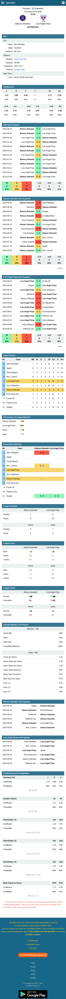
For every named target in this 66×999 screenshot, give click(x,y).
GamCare (33, 948)
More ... (61, 268)
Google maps (19, 70)
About (33, 974)
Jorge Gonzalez (20, 59)
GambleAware (33, 941)
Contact (33, 978)
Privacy (33, 967)
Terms (33, 970)
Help (33, 963)
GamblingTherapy (33, 944)
